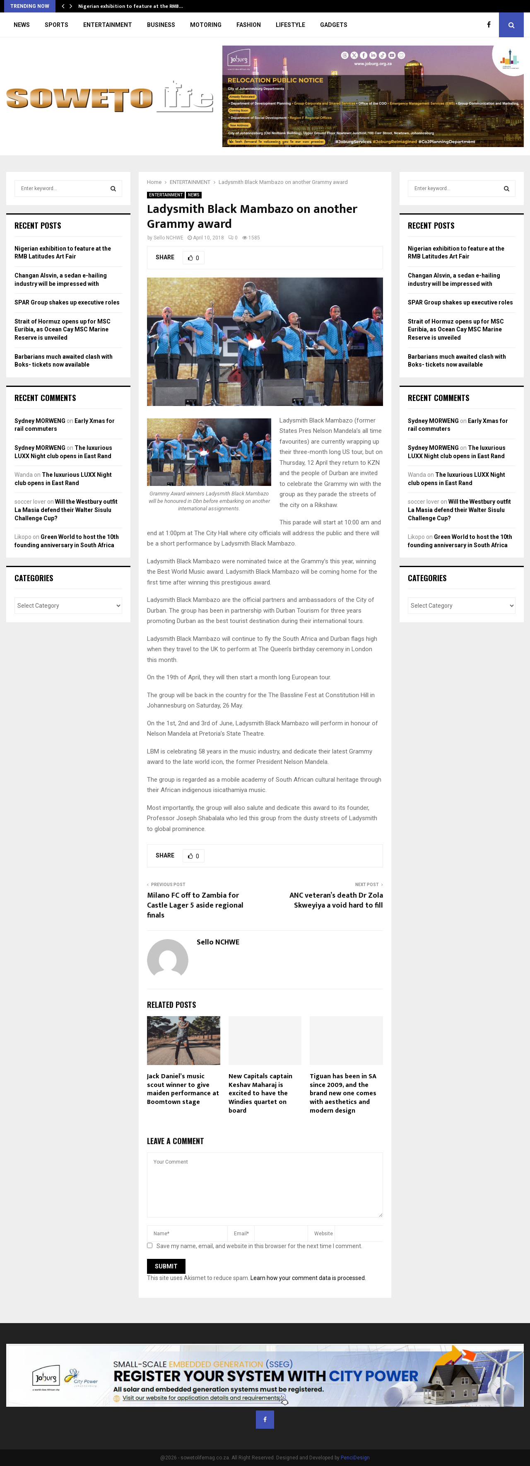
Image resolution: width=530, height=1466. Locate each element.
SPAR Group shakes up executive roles (67, 302)
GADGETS (333, 25)
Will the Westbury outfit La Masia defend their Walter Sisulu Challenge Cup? (66, 509)
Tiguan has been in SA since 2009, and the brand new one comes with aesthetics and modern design (343, 1093)
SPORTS (56, 25)
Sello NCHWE (168, 238)
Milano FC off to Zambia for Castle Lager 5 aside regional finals (195, 905)
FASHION (248, 25)
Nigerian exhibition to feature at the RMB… (130, 6)
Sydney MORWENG (39, 421)
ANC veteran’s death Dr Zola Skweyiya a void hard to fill (336, 900)
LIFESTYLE (290, 25)
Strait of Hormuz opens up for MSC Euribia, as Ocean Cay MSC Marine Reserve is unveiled (62, 329)
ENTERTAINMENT (107, 25)
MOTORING (206, 25)
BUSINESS (161, 25)
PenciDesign (355, 1458)
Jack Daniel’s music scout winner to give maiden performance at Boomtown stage (183, 1089)
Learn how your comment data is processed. (308, 1278)
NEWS (22, 25)
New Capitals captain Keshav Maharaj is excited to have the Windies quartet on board (260, 1093)
